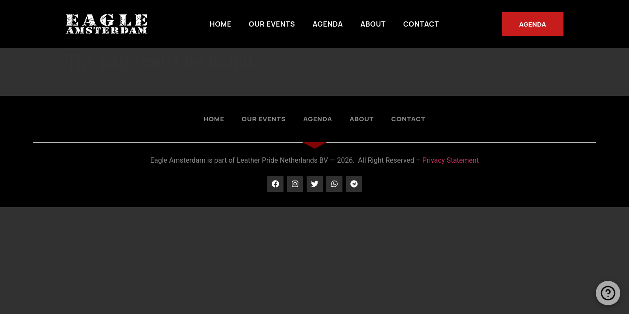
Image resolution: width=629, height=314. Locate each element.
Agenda (328, 24)
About (373, 24)
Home (221, 24)
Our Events (272, 24)
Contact (421, 24)
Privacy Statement (450, 160)
